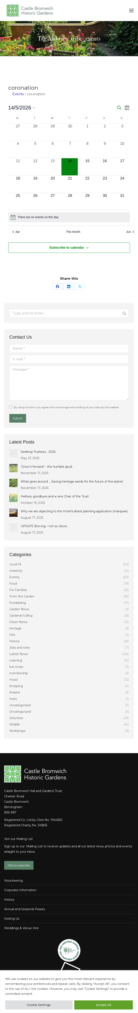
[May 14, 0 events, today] (70, 166)
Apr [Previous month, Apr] (16, 231)
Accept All (103, 1005)
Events (18, 94)
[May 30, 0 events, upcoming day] (105, 201)
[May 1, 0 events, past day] (87, 132)
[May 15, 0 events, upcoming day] (87, 166)
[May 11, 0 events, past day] (18, 166)
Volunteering (13, 880)
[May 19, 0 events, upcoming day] (35, 184)
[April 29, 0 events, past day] (52, 132)
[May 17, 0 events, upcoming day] (122, 166)
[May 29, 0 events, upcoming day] (87, 201)
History (9, 899)
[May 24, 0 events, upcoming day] (122, 184)
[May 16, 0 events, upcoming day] (105, 166)
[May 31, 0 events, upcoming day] (122, 201)
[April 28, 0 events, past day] (35, 132)
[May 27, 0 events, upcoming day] (52, 201)
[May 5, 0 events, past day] (35, 149)
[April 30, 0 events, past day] (70, 132)
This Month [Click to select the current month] (73, 231)
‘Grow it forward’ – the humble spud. (47, 466)
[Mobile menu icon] (131, 10)
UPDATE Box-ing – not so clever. (44, 526)
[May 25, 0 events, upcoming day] (18, 201)
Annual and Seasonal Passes (24, 909)
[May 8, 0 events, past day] (87, 149)
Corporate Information (20, 890)
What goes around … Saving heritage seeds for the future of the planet (72, 481)
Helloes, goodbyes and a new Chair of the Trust (55, 496)
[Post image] (13, 453)
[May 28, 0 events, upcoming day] (70, 201)
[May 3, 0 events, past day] (122, 132)
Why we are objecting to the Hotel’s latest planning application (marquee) (74, 511)
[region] (69, 991)
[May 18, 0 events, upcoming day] (18, 184)
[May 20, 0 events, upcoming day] (52, 184)
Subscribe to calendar (66, 247)
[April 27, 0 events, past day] (18, 132)
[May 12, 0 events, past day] (35, 166)
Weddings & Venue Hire (21, 928)
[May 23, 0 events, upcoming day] (105, 184)
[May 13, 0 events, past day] (52, 166)
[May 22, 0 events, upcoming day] (87, 184)
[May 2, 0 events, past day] (105, 132)
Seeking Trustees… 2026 (38, 452)
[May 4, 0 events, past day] (18, 149)
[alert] (69, 217)
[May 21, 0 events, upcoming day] (70, 184)
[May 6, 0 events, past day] (52, 149)
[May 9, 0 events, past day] (105, 149)
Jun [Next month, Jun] (130, 231)
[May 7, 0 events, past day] (70, 149)
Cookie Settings (39, 1005)
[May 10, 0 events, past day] (122, 149)
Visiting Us (11, 918)
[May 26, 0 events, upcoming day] (35, 201)
